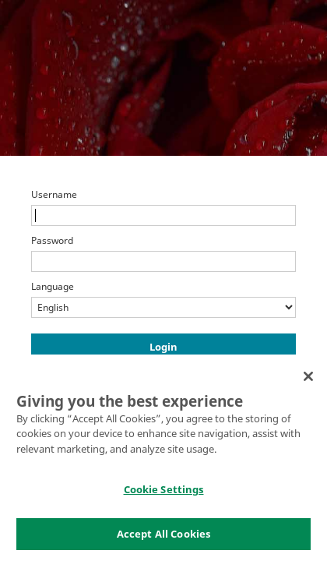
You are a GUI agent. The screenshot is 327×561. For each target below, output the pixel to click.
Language (52, 286)
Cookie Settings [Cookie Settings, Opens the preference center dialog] (164, 494)
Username (54, 194)
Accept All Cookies (163, 538)
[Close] (308, 380)
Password (52, 240)
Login (163, 347)
